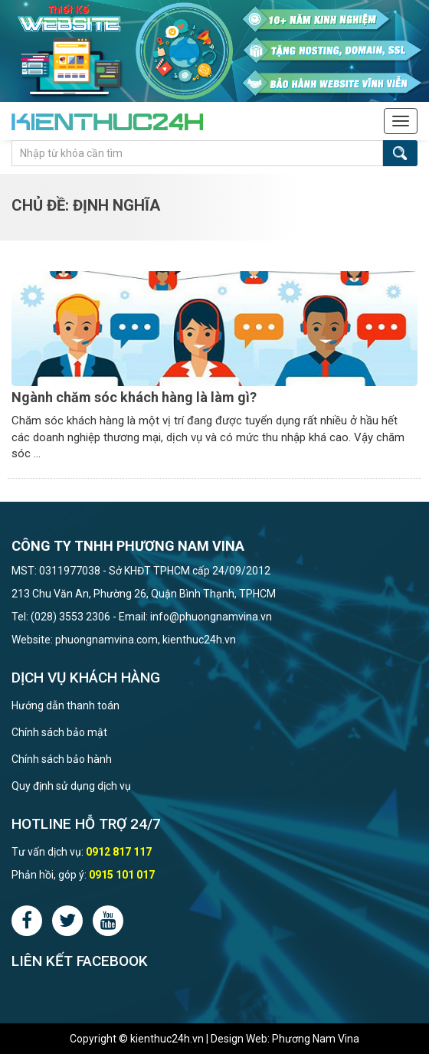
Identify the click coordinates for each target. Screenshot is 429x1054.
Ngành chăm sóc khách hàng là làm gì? (134, 397)
